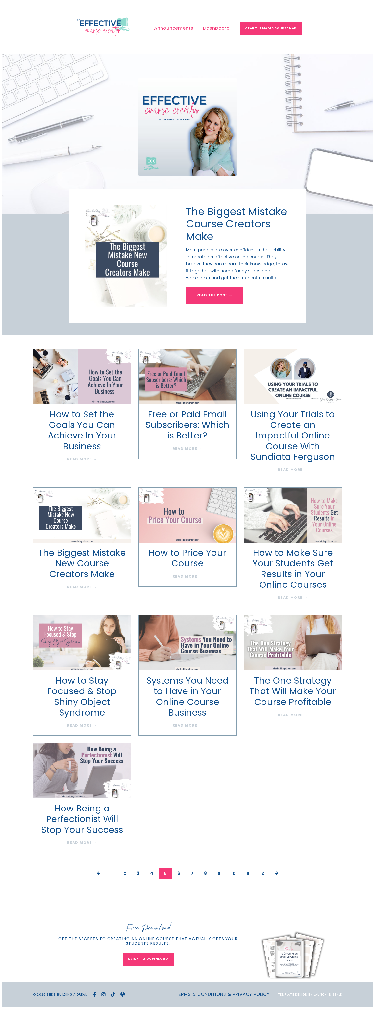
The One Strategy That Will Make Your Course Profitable (293, 691)
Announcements (173, 28)
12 (263, 874)
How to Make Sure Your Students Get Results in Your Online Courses (292, 569)
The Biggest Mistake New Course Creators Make (82, 564)
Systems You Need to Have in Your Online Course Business (187, 697)
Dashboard (216, 28)
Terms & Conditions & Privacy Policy (223, 994)
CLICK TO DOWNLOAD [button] (148, 959)
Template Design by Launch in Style (310, 994)
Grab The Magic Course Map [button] (270, 28)
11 (248, 874)
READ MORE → (82, 459)
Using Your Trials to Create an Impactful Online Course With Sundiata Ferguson (292, 435)
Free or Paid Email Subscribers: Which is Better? (187, 425)
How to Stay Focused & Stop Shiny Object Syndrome (82, 697)
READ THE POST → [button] (215, 296)
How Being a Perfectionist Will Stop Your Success (82, 819)
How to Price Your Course (187, 558)
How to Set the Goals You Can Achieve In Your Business (82, 430)
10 (233, 874)
